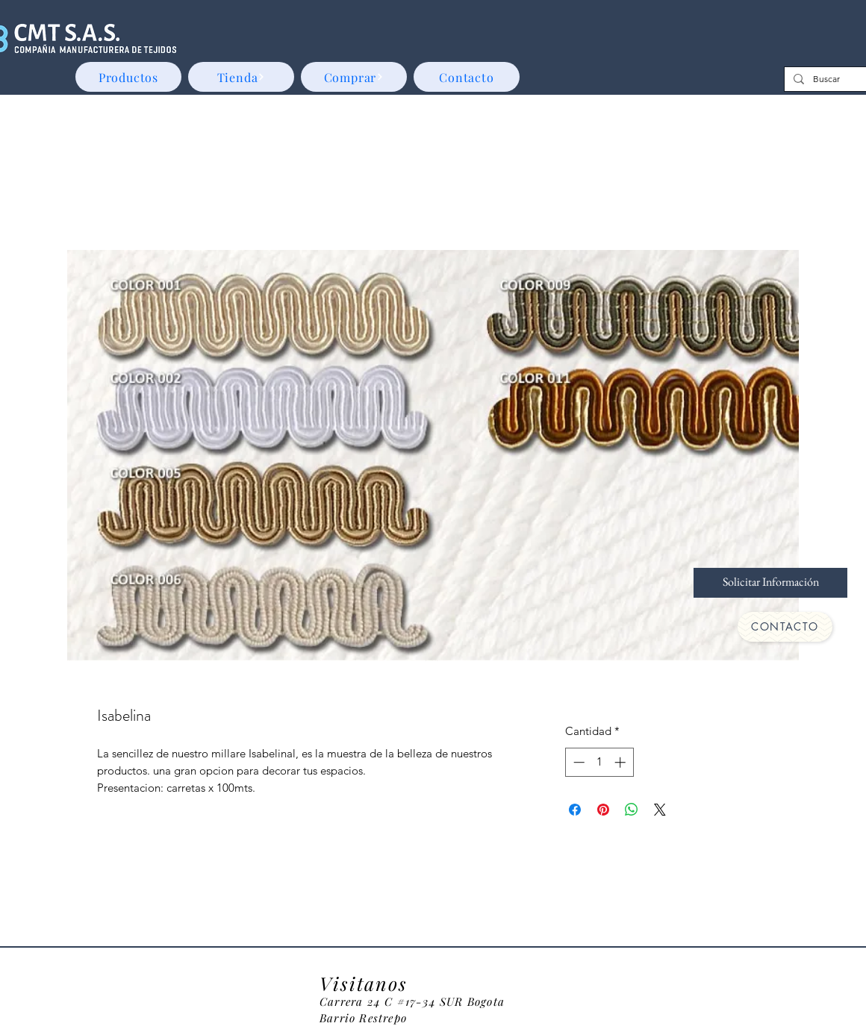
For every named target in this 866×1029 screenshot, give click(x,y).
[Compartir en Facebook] (575, 810)
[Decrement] (577, 762)
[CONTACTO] (785, 627)
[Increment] (621, 762)
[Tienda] (241, 77)
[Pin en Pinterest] (603, 810)
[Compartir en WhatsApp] (632, 810)
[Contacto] (467, 77)
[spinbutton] (599, 762)
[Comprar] (354, 77)
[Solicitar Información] (770, 583)
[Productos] (128, 77)
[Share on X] (660, 810)
